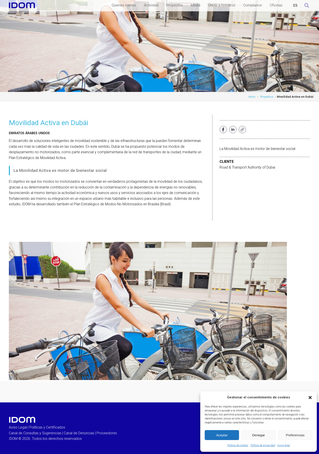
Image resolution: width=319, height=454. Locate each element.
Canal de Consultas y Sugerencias (35, 433)
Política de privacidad (263, 445)
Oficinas (276, 5)
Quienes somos (124, 5)
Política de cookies (237, 445)
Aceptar (222, 435)
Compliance (252, 5)
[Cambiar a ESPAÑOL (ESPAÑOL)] (295, 5)
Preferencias (295, 435)
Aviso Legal (18, 427)
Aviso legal (283, 445)
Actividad (151, 5)
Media (195, 5)
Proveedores (107, 433)
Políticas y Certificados (47, 427)
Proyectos (174, 5)
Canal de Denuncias (79, 433)
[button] (310, 397)
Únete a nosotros (221, 5)
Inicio (252, 96)
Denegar (258, 435)
